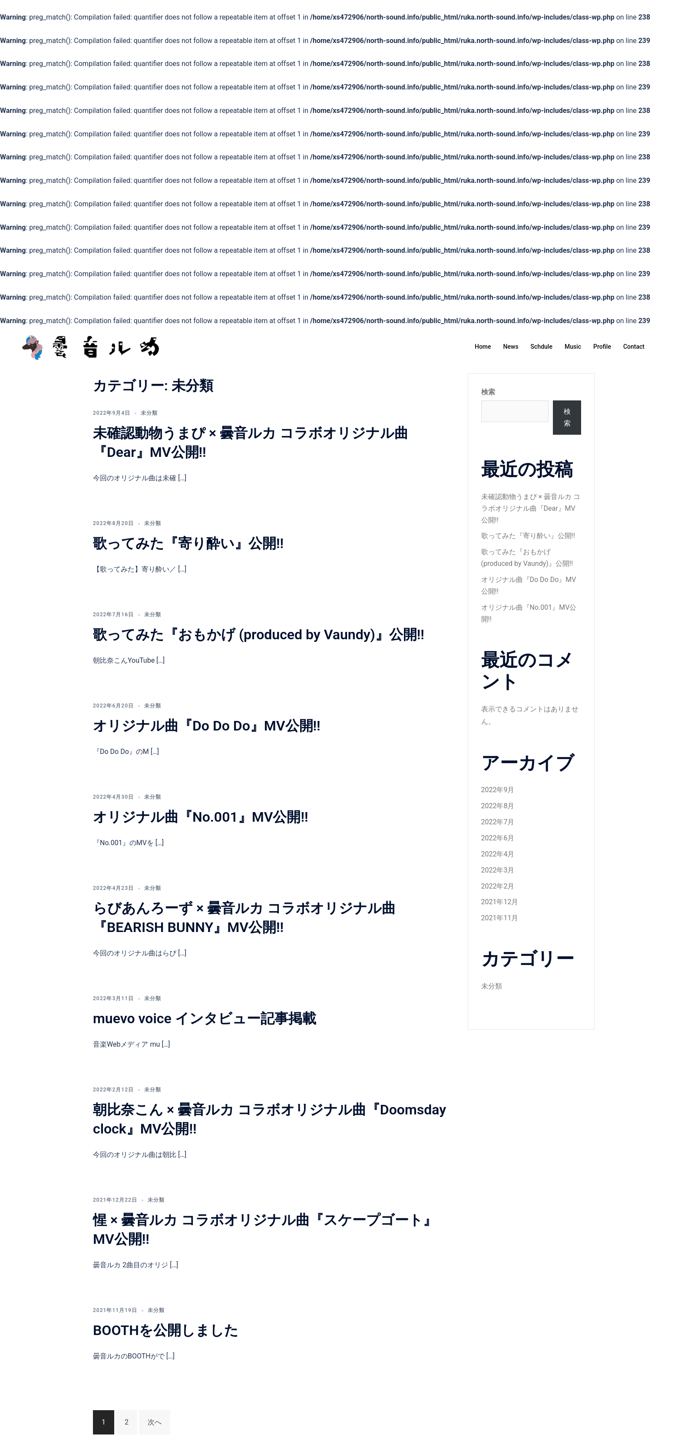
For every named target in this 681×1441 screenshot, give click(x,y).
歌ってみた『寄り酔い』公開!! (188, 543)
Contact (634, 346)
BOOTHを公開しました (165, 1330)
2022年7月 (498, 822)
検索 (488, 392)
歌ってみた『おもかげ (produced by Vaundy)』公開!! (258, 634)
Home (483, 346)
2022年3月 (498, 870)
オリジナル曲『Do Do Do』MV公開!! (207, 725)
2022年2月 (498, 886)
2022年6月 (498, 838)
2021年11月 (500, 918)
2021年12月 (500, 902)
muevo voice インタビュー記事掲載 (204, 1018)
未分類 (149, 413)
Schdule (541, 346)
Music (573, 346)
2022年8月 (498, 806)
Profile (602, 346)
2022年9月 (498, 790)
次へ (155, 1422)
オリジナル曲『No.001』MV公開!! (200, 817)
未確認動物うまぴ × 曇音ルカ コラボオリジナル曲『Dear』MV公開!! (530, 508)
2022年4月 (498, 854)
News (511, 346)
